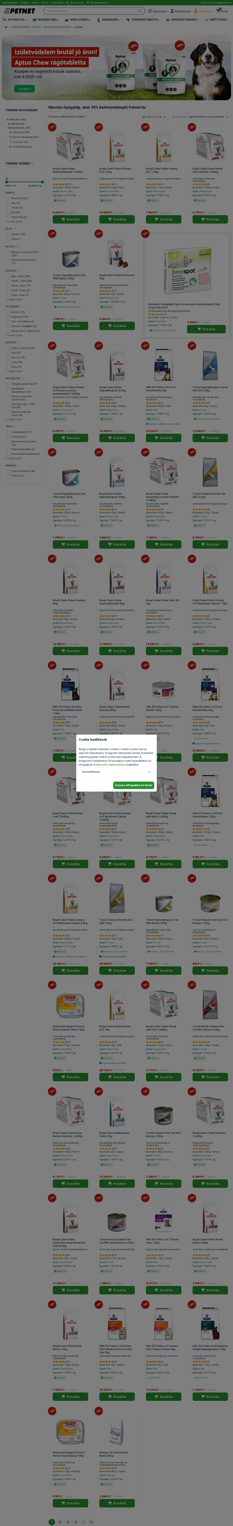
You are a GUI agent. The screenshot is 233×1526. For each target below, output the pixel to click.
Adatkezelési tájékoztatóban (109, 764)
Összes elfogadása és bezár (133, 785)
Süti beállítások (91, 771)
